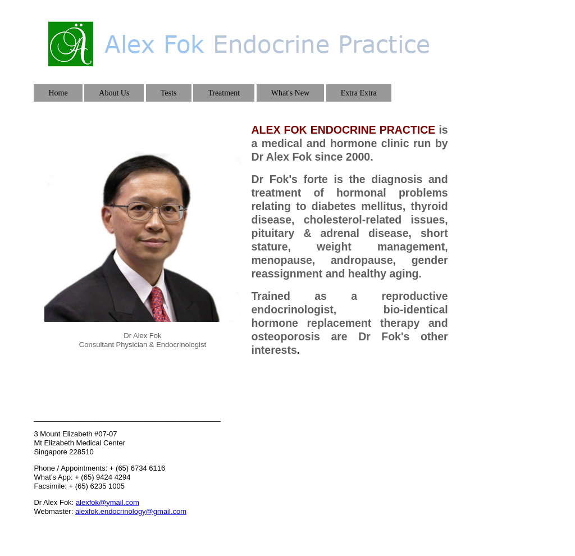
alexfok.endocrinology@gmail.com (130, 511)
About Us (114, 93)
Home (57, 93)
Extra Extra (359, 93)
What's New (290, 93)
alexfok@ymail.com (107, 502)
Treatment (224, 93)
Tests (169, 93)
